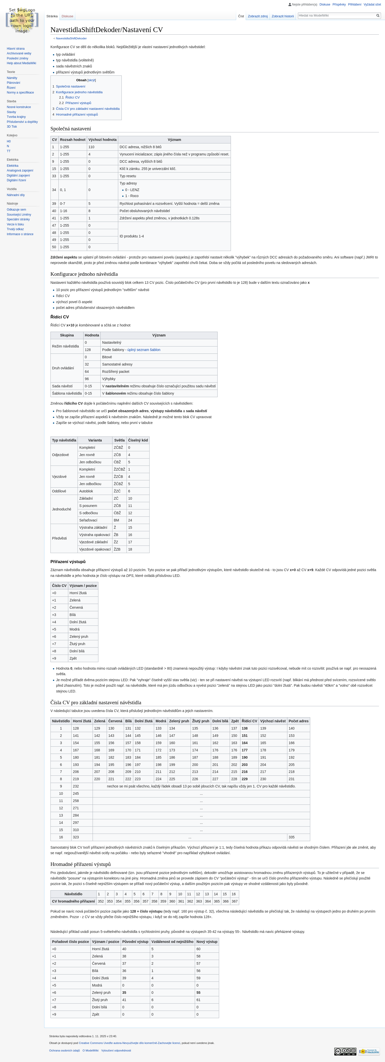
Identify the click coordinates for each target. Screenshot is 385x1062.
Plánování (13, 82)
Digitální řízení (16, 180)
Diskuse (324, 4)
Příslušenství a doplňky (22, 122)
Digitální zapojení (18, 175)
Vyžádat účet (372, 4)
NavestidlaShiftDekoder (71, 38)
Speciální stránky (18, 219)
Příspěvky (339, 4)
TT (9, 151)
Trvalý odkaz (15, 229)
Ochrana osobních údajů (64, 1050)
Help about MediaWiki (21, 63)
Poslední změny (17, 58)
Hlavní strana (16, 48)
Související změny (19, 214)
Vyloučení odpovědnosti (116, 1050)
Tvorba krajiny (16, 117)
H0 (9, 141)
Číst (241, 16)
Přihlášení (354, 4)
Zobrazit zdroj (258, 16)
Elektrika (12, 165)
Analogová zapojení (20, 170)
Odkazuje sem (16, 209)
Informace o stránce (20, 234)
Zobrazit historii (283, 16)
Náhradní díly (16, 195)
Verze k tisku (15, 224)
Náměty (12, 78)
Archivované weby (19, 53)
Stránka (52, 16)
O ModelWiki (90, 1050)
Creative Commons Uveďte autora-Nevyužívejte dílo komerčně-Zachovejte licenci (129, 1042)
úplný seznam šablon (143, 350)
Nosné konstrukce (19, 107)
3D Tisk (12, 126)
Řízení (11, 88)
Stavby (11, 112)
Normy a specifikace (20, 92)
